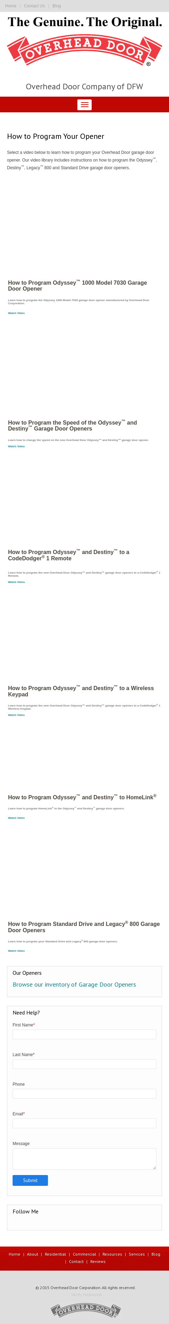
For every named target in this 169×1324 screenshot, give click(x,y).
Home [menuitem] (14, 1254)
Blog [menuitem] (156, 1254)
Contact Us (34, 5)
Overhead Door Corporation (75, 1287)
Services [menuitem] (137, 1254)
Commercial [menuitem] (84, 1254)
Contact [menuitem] (76, 1261)
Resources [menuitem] (112, 1254)
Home (10, 5)
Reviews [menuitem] (98, 1261)
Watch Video (16, 313)
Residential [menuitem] (55, 1254)
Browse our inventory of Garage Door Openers (74, 984)
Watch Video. (17, 582)
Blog (56, 5)
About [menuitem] (32, 1254)
